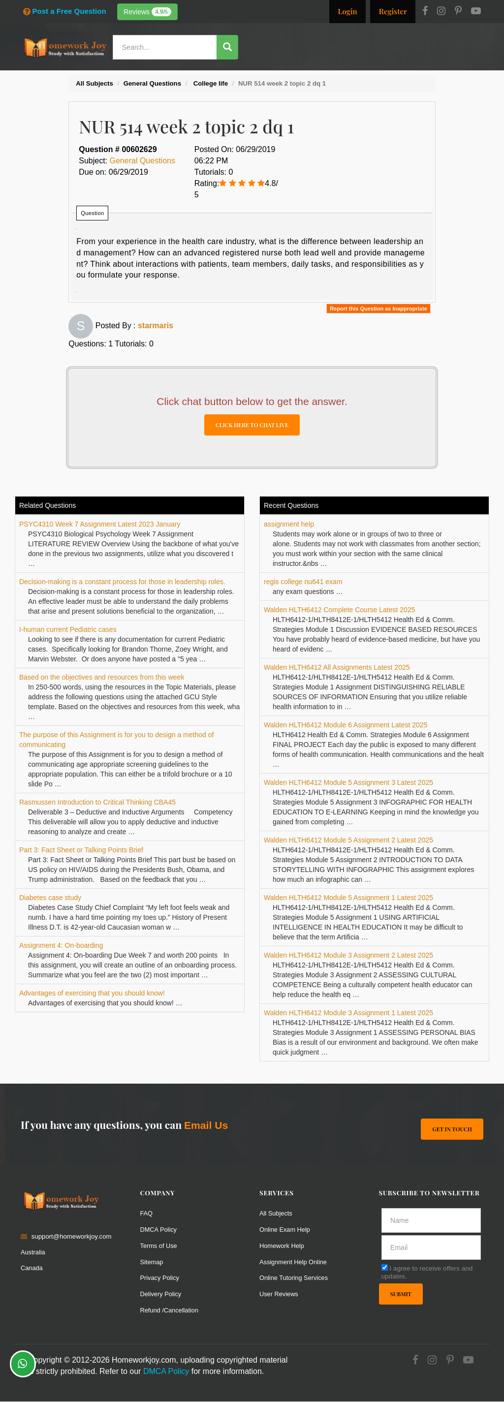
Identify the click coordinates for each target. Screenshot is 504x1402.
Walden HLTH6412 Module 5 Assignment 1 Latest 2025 (348, 898)
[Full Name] (431, 1221)
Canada (32, 1268)
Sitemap (152, 1262)
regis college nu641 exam (303, 582)
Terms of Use (159, 1245)
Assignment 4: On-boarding (61, 946)
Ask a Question (454, 75)
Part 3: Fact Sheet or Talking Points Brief (81, 850)
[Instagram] (441, 11)
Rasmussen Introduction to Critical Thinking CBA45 (97, 803)
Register (393, 11)
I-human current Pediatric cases (68, 630)
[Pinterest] (458, 11)
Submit (401, 1294)
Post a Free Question (64, 11)
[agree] (384, 1268)
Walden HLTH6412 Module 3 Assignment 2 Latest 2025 (348, 956)
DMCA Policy (159, 1229)
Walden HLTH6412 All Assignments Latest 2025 (337, 668)
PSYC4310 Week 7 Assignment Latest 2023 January (99, 525)
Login (347, 11)
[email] (431, 1248)
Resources (288, 76)
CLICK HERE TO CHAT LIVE (252, 425)
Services (246, 76)
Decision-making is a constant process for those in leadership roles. (122, 582)
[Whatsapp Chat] (23, 1363)
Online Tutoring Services (294, 1278)
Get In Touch (452, 1129)
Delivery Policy (161, 1294)
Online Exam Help (285, 1229)
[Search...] (166, 47)
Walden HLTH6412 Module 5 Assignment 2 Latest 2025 (348, 840)
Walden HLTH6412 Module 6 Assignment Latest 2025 (345, 725)
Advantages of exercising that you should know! (92, 993)
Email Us (206, 1125)
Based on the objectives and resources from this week (101, 678)
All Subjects (276, 1213)
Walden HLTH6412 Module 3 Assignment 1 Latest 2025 (348, 1013)
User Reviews (279, 1294)
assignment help (289, 525)
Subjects (330, 76)
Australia (33, 1252)
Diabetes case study (50, 898)
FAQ (146, 1213)
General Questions (142, 160)
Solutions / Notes (383, 76)
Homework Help (282, 1245)
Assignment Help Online (294, 1262)
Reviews (147, 11)
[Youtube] (476, 11)
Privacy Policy (160, 1278)
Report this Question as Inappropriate (378, 309)
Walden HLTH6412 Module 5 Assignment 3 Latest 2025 (348, 783)
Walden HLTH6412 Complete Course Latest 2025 (339, 610)
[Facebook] (425, 11)
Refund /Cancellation (170, 1310)
